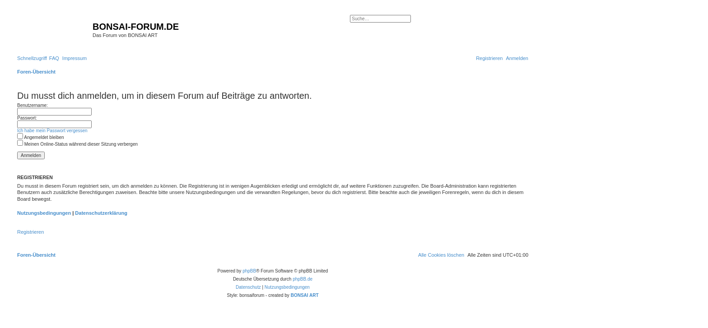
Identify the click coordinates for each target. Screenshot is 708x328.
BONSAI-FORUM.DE (136, 27)
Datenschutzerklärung (101, 213)
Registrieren (30, 232)
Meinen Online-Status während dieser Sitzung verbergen (77, 144)
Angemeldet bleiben (40, 137)
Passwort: (27, 117)
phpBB (249, 270)
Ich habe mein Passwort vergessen (52, 130)
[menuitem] (54, 58)
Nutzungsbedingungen (44, 213)
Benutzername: (32, 105)
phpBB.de (302, 279)
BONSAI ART (305, 295)
